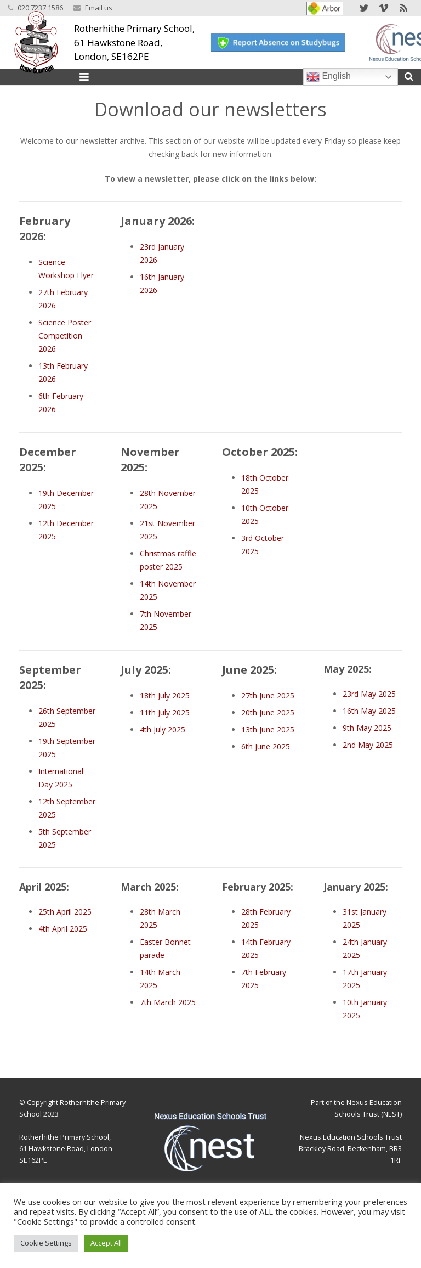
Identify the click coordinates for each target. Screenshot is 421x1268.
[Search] (409, 76)
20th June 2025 (267, 712)
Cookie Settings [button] (46, 1243)
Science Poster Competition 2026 (64, 335)
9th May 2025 (367, 728)
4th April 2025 (62, 928)
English (328, 76)
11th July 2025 (165, 712)
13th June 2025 (267, 729)
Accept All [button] (106, 1243)
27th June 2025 (267, 695)
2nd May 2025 (368, 745)
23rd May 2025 (369, 694)
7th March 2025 (168, 1002)
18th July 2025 (165, 695)
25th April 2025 (65, 911)
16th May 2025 (369, 711)
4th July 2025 (162, 729)
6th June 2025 (265, 746)
